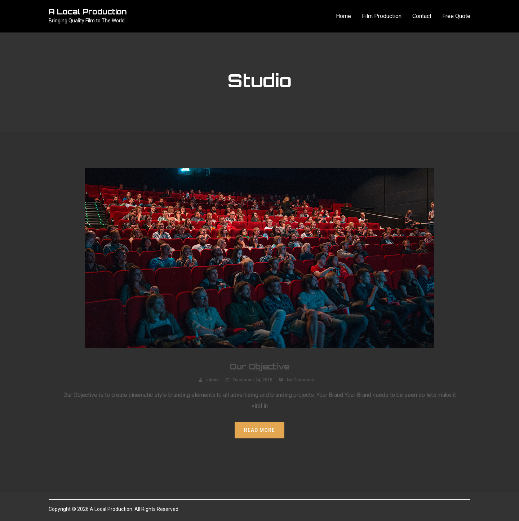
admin (212, 379)
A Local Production (88, 11)
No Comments (301, 379)
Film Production (382, 16)
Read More (259, 430)
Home (343, 16)
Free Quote (456, 16)
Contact (421, 16)
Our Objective (259, 366)
